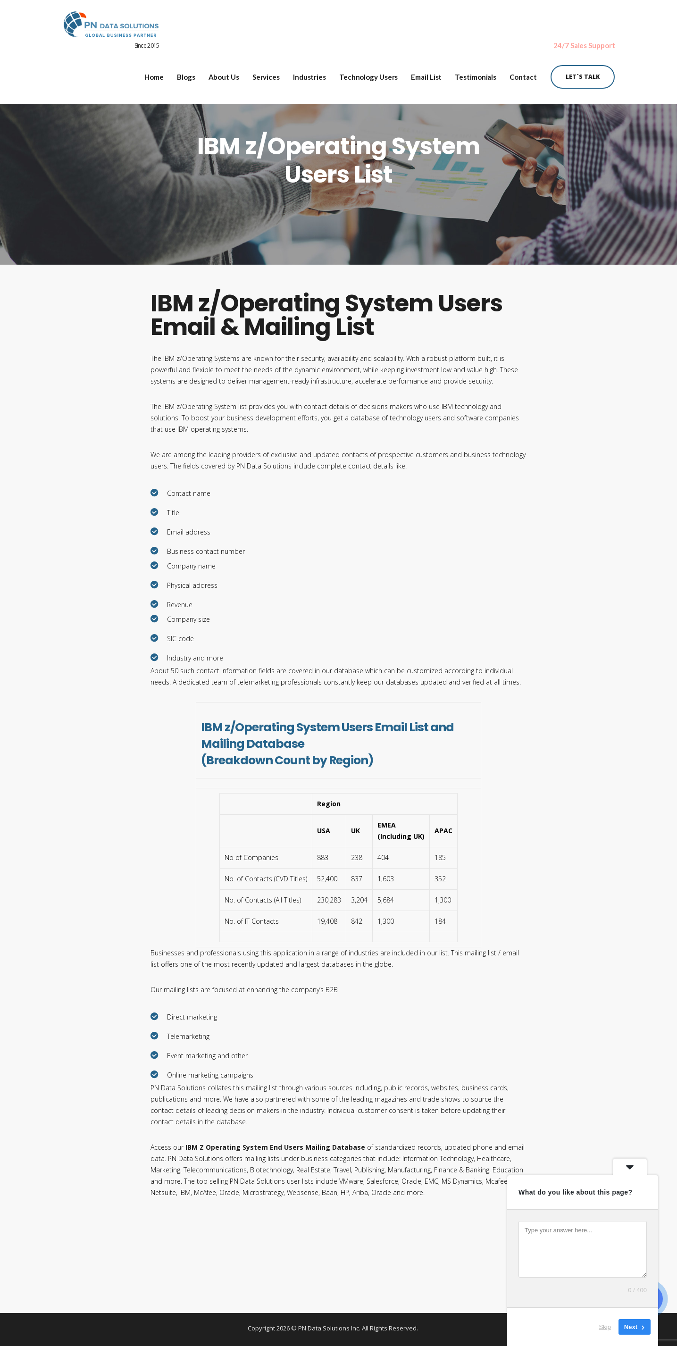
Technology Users (368, 74)
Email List (426, 74)
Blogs (186, 74)
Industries (309, 74)
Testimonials (475, 74)
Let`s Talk (583, 74)
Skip (605, 1326)
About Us (224, 74)
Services (266, 74)
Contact (523, 74)
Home (154, 74)
